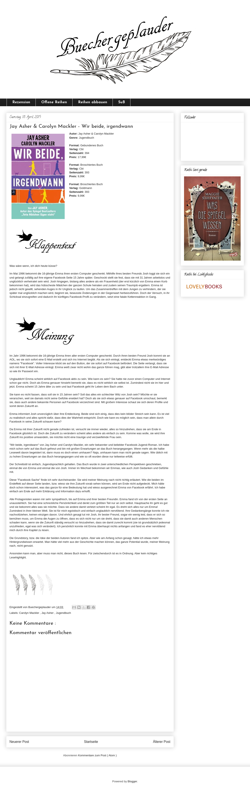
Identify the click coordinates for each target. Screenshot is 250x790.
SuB (121, 102)
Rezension (21, 102)
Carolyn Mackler (29, 612)
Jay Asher (47, 612)
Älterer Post (161, 742)
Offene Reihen (54, 102)
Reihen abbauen (92, 102)
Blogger (132, 781)
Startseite (91, 742)
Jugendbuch (63, 612)
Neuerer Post (19, 742)
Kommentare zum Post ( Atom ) (97, 755)
